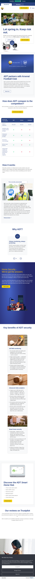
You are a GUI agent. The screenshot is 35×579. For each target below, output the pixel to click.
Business (18, 4)
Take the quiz (6, 286)
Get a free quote (24, 7)
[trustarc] (32, 578)
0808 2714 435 (10, 39)
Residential (6, 4)
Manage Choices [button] (17, 570)
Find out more (7, 217)
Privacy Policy (4, 577)
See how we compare (17, 111)
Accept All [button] (18, 566)
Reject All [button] (18, 574)
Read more (7, 91)
